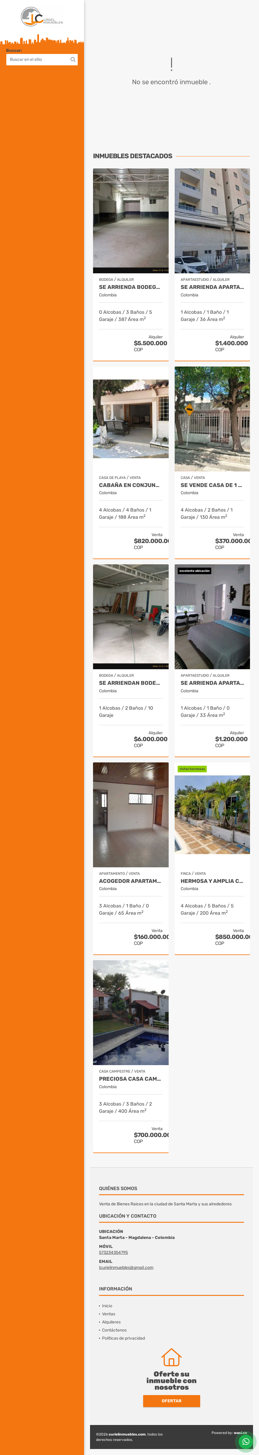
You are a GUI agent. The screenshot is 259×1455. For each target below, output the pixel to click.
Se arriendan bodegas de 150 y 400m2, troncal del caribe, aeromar (131, 683)
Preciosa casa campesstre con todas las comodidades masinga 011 (131, 1079)
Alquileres (111, 1322)
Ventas (108, 1314)
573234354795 (113, 1252)
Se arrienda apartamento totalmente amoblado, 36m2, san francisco (212, 287)
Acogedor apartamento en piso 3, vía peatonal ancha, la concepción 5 (131, 881)
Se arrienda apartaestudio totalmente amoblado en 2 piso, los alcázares (212, 683)
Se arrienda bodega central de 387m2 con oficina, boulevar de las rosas (131, 287)
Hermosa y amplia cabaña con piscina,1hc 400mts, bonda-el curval (212, 881)
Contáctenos (114, 1330)
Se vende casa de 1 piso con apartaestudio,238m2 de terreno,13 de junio (212, 485)
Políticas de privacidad (123, 1338)
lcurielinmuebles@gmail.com (126, 1267)
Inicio (107, 1305)
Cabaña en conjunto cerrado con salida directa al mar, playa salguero (131, 485)
